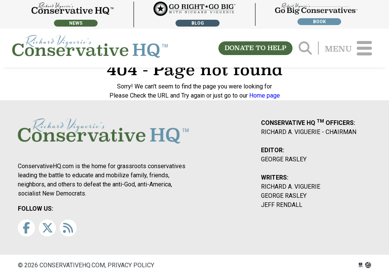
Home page (264, 95)
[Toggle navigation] (364, 48)
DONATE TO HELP (255, 48)
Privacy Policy (131, 265)
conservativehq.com (90, 48)
